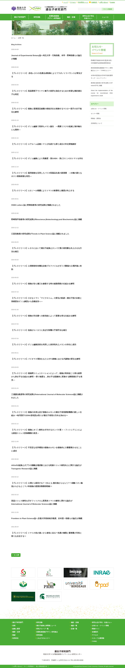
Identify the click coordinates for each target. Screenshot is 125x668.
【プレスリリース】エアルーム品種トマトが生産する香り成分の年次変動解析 (43, 144)
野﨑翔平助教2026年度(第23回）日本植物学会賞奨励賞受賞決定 (102, 62)
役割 (13, 625)
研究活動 (37, 17)
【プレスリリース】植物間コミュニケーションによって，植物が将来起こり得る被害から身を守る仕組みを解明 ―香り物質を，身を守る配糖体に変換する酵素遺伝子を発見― (46, 376)
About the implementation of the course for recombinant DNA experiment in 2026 (102, 93)
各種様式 (94, 2)
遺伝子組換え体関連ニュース (46, 625)
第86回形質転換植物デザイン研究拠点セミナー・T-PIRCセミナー (102, 69)
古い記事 (16, 555)
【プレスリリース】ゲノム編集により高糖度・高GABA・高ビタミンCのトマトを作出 (47, 158)
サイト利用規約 (29, 666)
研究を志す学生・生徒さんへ (102, 622)
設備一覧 (74, 629)
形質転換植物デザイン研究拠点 (47, 632)
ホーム (13, 38)
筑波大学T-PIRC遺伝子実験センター (56, 8)
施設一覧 (74, 625)
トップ (65, 2)
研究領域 (39, 635)
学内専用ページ (83, 2)
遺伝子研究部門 (20, 17)
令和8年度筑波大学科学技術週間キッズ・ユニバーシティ (102, 77)
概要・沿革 (16, 632)
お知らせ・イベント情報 (98, 108)
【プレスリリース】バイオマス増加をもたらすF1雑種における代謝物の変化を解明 (45, 359)
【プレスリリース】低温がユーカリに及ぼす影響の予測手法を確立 (39, 330)
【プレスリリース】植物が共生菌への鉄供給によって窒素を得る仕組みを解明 (43, 316)
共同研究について (96, 123)
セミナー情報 (95, 113)
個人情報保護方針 (41, 666)
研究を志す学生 (88, 17)
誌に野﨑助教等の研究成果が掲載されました (35, 205)
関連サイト (96, 629)
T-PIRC (94, 641)
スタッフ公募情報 (98, 638)
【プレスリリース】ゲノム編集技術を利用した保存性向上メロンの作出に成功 (43, 345)
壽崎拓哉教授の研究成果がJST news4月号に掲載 (102, 84)
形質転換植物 (54, 17)
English (112, 2)
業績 (13, 635)
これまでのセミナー (43, 638)
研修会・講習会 (96, 118)
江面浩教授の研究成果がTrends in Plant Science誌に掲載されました (40, 234)
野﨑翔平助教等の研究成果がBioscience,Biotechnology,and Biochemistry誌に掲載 (46, 219)
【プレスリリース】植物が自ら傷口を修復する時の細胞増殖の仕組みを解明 (42, 284)
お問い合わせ (103, 2)
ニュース (105, 17)
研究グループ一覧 (42, 629)
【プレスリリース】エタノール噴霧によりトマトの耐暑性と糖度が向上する (42, 191)
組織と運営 (16, 629)
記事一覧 (21, 38)
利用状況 (15, 638)
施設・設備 (71, 17)
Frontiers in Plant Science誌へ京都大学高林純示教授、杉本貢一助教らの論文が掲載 (46, 518)
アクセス (73, 2)
